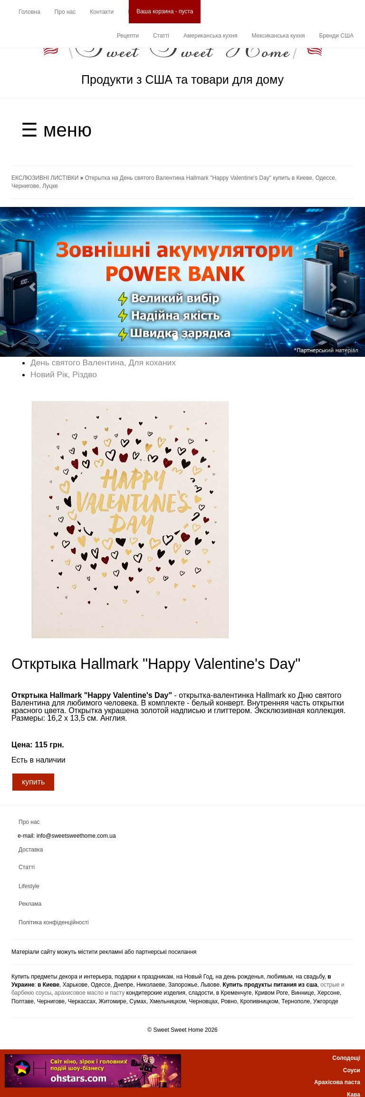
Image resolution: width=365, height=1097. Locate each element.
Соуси (351, 1070)
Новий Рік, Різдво (63, 374)
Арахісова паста (337, 1082)
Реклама (30, 904)
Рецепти (128, 35)
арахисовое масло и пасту (90, 992)
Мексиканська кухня (278, 35)
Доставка (31, 849)
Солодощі (346, 1058)
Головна (29, 12)
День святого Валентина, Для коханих (103, 362)
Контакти (102, 12)
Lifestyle (29, 886)
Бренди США (336, 35)
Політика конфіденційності (54, 922)
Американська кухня (210, 35)
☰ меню (56, 129)
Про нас (65, 12)
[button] (27, 282)
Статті (161, 35)
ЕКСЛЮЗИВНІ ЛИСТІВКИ (44, 178)
